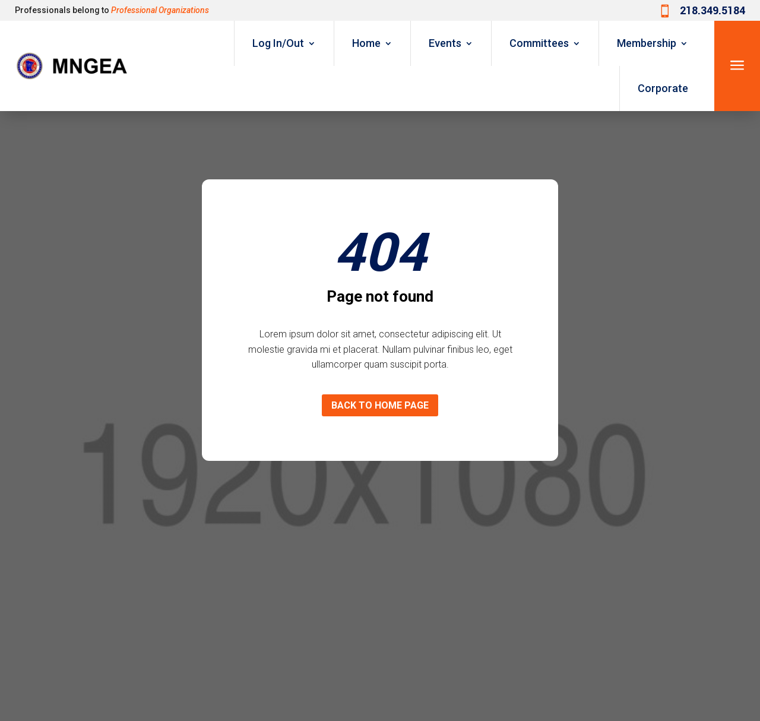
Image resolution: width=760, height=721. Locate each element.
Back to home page (380, 405)
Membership (646, 43)
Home (366, 43)
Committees (539, 43)
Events (445, 43)
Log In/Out (278, 43)
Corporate (663, 88)
